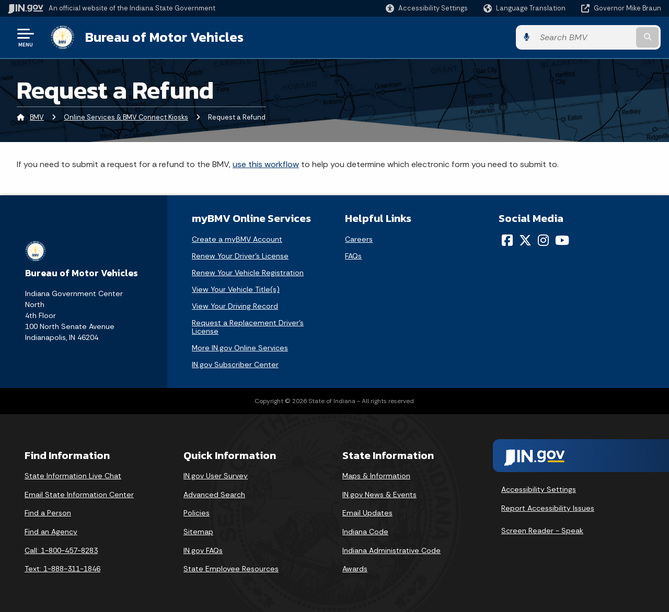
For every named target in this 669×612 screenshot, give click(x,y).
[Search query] (586, 37)
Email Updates (367, 512)
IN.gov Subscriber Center (235, 364)
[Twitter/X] (525, 240)
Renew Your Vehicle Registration (248, 272)
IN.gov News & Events (379, 494)
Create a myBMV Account (237, 239)
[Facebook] (507, 240)
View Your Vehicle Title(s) (236, 289)
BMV (37, 117)
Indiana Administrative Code (391, 550)
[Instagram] (543, 240)
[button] (427, 8)
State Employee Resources (231, 568)
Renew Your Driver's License (240, 256)
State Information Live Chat (73, 475)
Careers (359, 239)
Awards (354, 568)
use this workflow (266, 164)
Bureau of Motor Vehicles (164, 37)
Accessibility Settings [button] (538, 489)
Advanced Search (214, 494)
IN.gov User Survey (215, 475)
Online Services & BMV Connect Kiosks (126, 117)
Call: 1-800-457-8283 (61, 550)
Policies (196, 512)
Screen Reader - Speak (542, 530)
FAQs (353, 256)
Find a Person (48, 512)
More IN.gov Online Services (240, 347)
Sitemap (198, 531)
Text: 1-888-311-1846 (62, 568)
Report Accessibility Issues (547, 508)
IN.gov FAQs (203, 550)
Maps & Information (376, 475)
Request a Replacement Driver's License (248, 327)
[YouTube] (562, 240)
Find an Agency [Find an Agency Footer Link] (51, 531)
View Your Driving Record (235, 306)
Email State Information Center (79, 494)
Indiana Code (365, 531)
